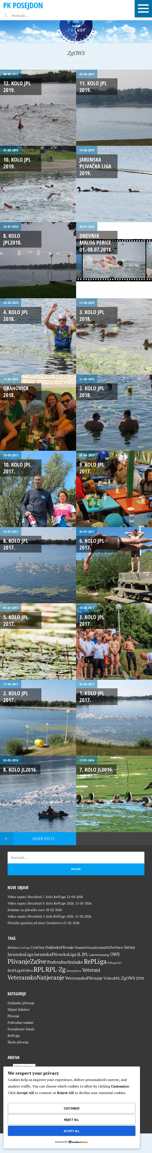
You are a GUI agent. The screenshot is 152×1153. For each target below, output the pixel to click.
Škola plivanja (18, 1042)
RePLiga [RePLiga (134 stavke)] (95, 961)
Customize (72, 1108)
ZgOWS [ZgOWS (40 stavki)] (128, 978)
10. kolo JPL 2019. (17, 163)
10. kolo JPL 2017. (17, 468)
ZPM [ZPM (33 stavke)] (140, 978)
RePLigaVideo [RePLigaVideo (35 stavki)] (20, 970)
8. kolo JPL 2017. (15, 544)
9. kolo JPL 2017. (91, 468)
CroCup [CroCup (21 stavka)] (25, 948)
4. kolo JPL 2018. (15, 315)
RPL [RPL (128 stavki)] (39, 969)
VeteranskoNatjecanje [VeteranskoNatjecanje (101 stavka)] (36, 977)
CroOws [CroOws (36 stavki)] (37, 947)
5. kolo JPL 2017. (15, 620)
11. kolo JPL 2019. (93, 86)
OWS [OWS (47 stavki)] (115, 954)
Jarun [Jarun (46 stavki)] (129, 947)
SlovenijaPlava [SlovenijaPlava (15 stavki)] (73, 970)
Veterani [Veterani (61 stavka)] (91, 970)
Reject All (71, 1119)
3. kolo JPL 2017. (91, 620)
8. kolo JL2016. (20, 769)
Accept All (72, 1131)
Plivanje (14, 1016)
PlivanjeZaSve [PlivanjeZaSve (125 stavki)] (27, 961)
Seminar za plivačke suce (26, 910)
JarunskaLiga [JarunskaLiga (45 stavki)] (20, 954)
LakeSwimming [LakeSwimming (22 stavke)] (99, 955)
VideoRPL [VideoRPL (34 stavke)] (111, 978)
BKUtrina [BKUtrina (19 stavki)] (13, 948)
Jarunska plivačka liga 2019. (95, 166)
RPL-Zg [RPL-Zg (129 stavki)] (55, 969)
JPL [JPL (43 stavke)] (85, 954)
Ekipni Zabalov (19, 1009)
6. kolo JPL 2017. (91, 544)
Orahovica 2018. (15, 391)
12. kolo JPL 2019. (17, 86)
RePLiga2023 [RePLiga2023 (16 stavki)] (114, 962)
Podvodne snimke (21, 1022)
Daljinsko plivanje (21, 1003)
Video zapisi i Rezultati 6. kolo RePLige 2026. (41, 903)
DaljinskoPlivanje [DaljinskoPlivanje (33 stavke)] (59, 947)
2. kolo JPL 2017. (15, 696)
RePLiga (14, 1035)
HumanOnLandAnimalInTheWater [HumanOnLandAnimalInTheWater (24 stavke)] (99, 947)
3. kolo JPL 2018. (91, 315)
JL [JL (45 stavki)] (79, 954)
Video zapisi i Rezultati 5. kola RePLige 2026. (41, 916)
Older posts (43, 838)
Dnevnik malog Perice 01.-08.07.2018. (95, 242)
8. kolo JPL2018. (12, 239)
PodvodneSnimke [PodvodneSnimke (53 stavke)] (65, 962)
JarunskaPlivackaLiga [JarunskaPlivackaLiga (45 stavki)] (55, 954)
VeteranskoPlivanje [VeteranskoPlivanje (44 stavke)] (84, 978)
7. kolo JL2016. (96, 769)
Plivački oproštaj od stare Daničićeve (35, 923)
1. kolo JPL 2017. (91, 696)
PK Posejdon (23, 5)
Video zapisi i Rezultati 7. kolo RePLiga (37, 897)
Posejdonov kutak (21, 1029)
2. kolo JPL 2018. (91, 391)
